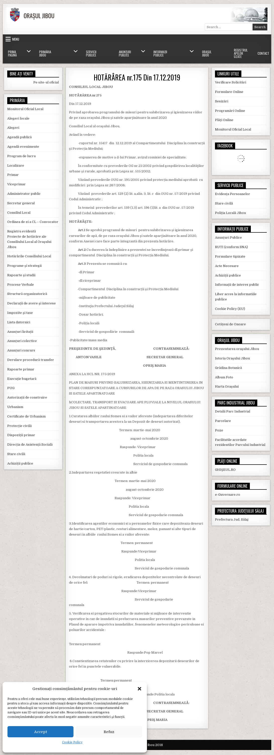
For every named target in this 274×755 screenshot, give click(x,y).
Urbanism (15, 407)
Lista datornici (18, 322)
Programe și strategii (24, 266)
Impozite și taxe (20, 313)
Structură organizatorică (27, 294)
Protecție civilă (19, 426)
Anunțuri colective (22, 341)
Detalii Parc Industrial (232, 411)
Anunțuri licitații (20, 332)
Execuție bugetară (21, 379)
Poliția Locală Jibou (230, 213)
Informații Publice (160, 53)
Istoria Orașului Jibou (232, 358)
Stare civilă (16, 454)
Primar (13, 175)
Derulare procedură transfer (30, 360)
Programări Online (230, 111)
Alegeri (13, 128)
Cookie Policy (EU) (230, 309)
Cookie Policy (72, 742)
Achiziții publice (20, 463)
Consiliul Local (18, 212)
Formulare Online (229, 92)
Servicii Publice (91, 53)
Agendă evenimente (23, 146)
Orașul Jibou (206, 53)
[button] (139, 688)
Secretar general (21, 203)
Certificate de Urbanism (26, 416)
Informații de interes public (237, 284)
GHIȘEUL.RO (225, 470)
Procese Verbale (20, 284)
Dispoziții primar (21, 435)
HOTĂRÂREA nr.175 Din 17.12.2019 (137, 77)
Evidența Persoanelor (232, 194)
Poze (219, 430)
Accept (40, 732)
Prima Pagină (12, 53)
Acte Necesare (227, 266)
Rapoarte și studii (21, 275)
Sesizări (221, 101)
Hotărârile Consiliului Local (29, 256)
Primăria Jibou (45, 53)
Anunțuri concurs (21, 350)
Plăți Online (224, 120)
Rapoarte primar (20, 369)
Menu (15, 39)
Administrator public (24, 194)
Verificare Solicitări (230, 82)
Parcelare (223, 421)
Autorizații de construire (27, 397)
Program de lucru (21, 156)
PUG (10, 388)
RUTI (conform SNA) (231, 247)
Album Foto (224, 377)
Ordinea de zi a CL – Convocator (32, 222)
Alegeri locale (18, 118)
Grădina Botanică (228, 368)
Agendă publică (19, 137)
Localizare (15, 165)
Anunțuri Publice (125, 53)
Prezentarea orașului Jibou (237, 349)
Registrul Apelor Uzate (241, 53)
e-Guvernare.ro (227, 494)
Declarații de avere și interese (31, 303)
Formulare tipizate (230, 256)
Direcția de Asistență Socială (30, 444)
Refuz (109, 732)
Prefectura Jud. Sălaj (231, 519)
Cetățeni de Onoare (230, 324)
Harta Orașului (227, 386)
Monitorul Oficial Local (25, 109)
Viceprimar (16, 184)
